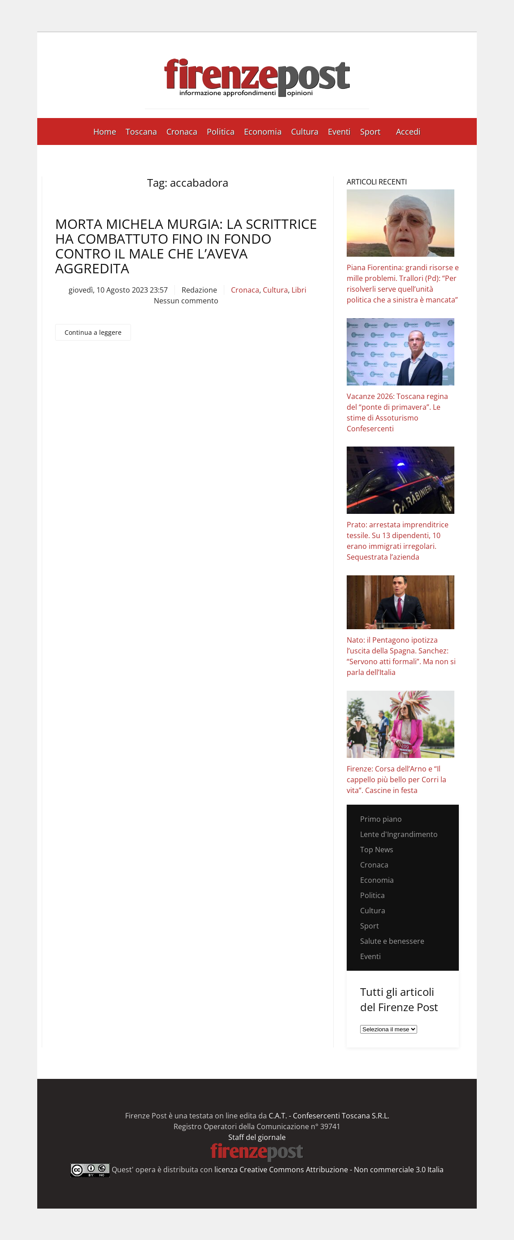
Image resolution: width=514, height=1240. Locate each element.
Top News (376, 849)
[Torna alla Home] (257, 75)
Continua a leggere (93, 332)
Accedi (408, 131)
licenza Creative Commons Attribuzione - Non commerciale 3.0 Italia (329, 1169)
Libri (299, 290)
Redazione (199, 290)
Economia (263, 131)
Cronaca (181, 131)
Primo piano (381, 819)
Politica (221, 131)
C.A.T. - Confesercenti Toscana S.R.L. (329, 1116)
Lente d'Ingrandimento (399, 834)
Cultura (304, 131)
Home (104, 131)
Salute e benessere (392, 941)
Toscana (141, 131)
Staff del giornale (257, 1137)
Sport (370, 131)
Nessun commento (186, 300)
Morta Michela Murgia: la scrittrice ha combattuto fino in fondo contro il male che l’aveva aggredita (186, 246)
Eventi (339, 131)
